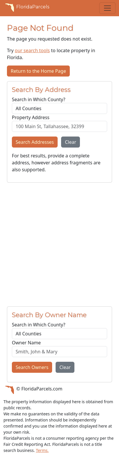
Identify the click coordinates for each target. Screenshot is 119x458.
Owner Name (26, 342)
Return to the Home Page (38, 71)
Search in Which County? (38, 99)
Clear (70, 142)
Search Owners (32, 367)
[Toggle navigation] (107, 8)
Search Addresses (35, 142)
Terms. (42, 450)
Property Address (31, 117)
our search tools (32, 50)
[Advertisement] (59, 244)
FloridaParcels (26, 7)
